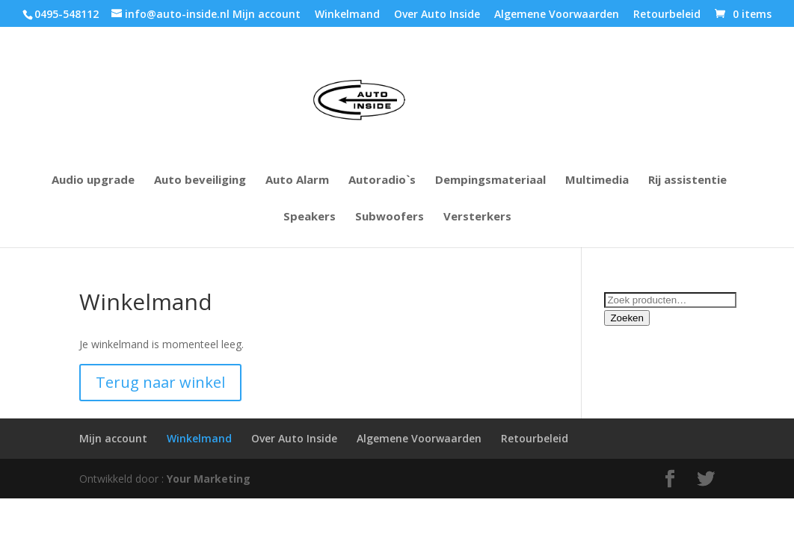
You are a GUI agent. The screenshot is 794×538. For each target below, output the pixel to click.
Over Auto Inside (437, 15)
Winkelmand (347, 15)
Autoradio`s (382, 180)
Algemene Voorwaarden (556, 15)
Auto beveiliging (200, 180)
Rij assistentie (687, 180)
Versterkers (477, 217)
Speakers (309, 217)
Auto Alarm (297, 180)
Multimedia (597, 180)
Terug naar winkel (160, 382)
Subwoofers (389, 217)
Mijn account (267, 15)
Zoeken (626, 318)
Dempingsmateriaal (490, 180)
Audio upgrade (93, 180)
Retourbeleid (667, 15)
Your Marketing (208, 478)
